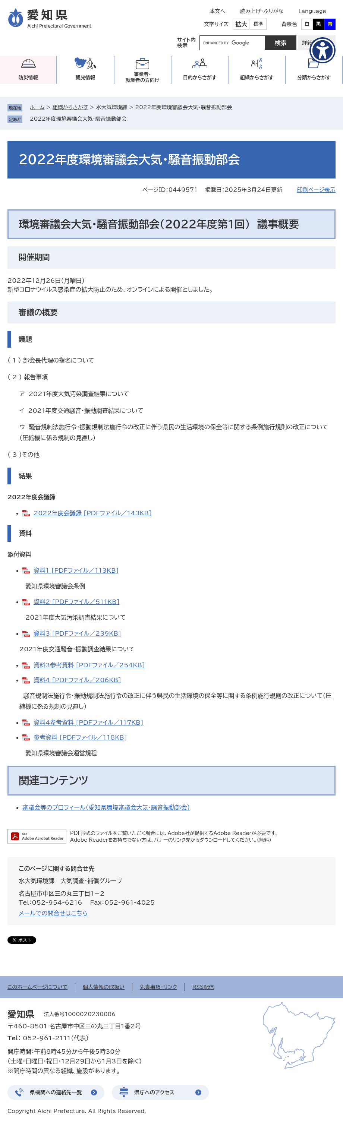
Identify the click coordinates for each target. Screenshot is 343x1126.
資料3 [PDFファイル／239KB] (77, 633)
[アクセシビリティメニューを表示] (322, 50)
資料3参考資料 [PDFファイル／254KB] (89, 665)
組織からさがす (70, 107)
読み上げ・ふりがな (261, 11)
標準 (258, 24)
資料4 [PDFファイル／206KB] (77, 680)
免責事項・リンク (158, 987)
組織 (257, 78)
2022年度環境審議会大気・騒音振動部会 (78, 118)
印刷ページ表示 (316, 190)
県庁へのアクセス (154, 1092)
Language (312, 11)
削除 (132, 119)
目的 (200, 78)
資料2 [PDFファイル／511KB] (77, 602)
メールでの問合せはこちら (53, 913)
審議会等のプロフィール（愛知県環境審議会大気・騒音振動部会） (106, 807)
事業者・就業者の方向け (143, 77)
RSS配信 (203, 987)
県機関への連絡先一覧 (56, 1092)
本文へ (217, 11)
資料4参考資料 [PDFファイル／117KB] (89, 722)
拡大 (241, 24)
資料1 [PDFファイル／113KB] (76, 570)
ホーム (37, 107)
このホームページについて (37, 987)
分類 (314, 78)
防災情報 (28, 77)
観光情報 (85, 77)
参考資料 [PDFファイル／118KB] (80, 737)
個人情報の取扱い (104, 987)
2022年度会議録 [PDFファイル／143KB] (93, 513)
